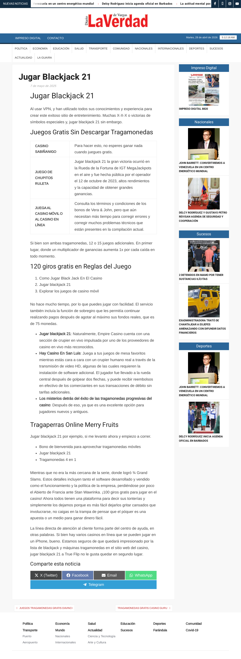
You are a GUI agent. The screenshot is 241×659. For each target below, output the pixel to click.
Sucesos (216, 48)
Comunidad (121, 48)
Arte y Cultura (97, 642)
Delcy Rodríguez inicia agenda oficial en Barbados (141, 3)
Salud (79, 48)
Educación (61, 48)
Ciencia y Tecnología (101, 636)
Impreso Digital (28, 38)
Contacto (55, 38)
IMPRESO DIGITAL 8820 (193, 109)
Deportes (196, 48)
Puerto (27, 636)
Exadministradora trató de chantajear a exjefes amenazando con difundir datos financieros (202, 326)
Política (21, 48)
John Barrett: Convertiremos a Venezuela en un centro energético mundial (202, 167)
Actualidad (23, 57)
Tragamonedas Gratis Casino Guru (142, 608)
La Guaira (44, 57)
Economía (40, 48)
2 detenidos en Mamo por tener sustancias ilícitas (201, 277)
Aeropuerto (30, 642)
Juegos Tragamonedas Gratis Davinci (45, 608)
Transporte (98, 48)
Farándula (160, 630)
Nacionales (144, 48)
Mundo (60, 630)
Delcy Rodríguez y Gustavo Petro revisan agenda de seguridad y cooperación (203, 217)
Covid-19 (192, 630)
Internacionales (171, 48)
